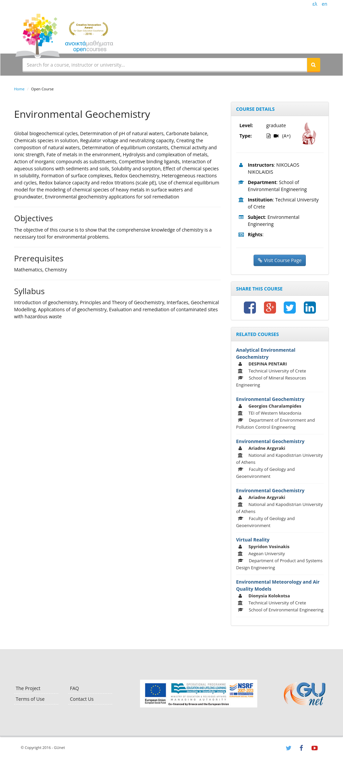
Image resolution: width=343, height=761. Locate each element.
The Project (28, 688)
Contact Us (82, 699)
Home (19, 88)
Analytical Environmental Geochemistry (265, 353)
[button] (313, 64)
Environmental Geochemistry (270, 399)
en (324, 4)
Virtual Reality (253, 539)
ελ (315, 4)
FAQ (74, 688)
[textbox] (164, 64)
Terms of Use (30, 699)
